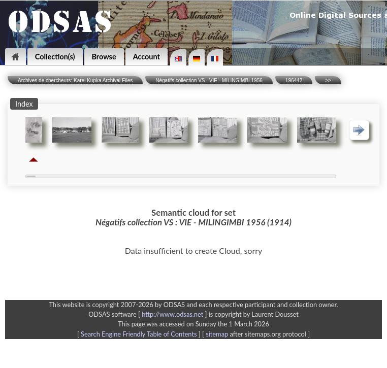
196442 (293, 80)
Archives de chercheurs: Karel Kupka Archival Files (75, 80)
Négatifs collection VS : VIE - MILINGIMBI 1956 (209, 80)
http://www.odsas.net (172, 314)
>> (328, 80)
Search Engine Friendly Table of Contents (139, 334)
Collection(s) (55, 56)
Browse (104, 56)
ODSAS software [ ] (148, 314)
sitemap (217, 334)
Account (146, 56)
